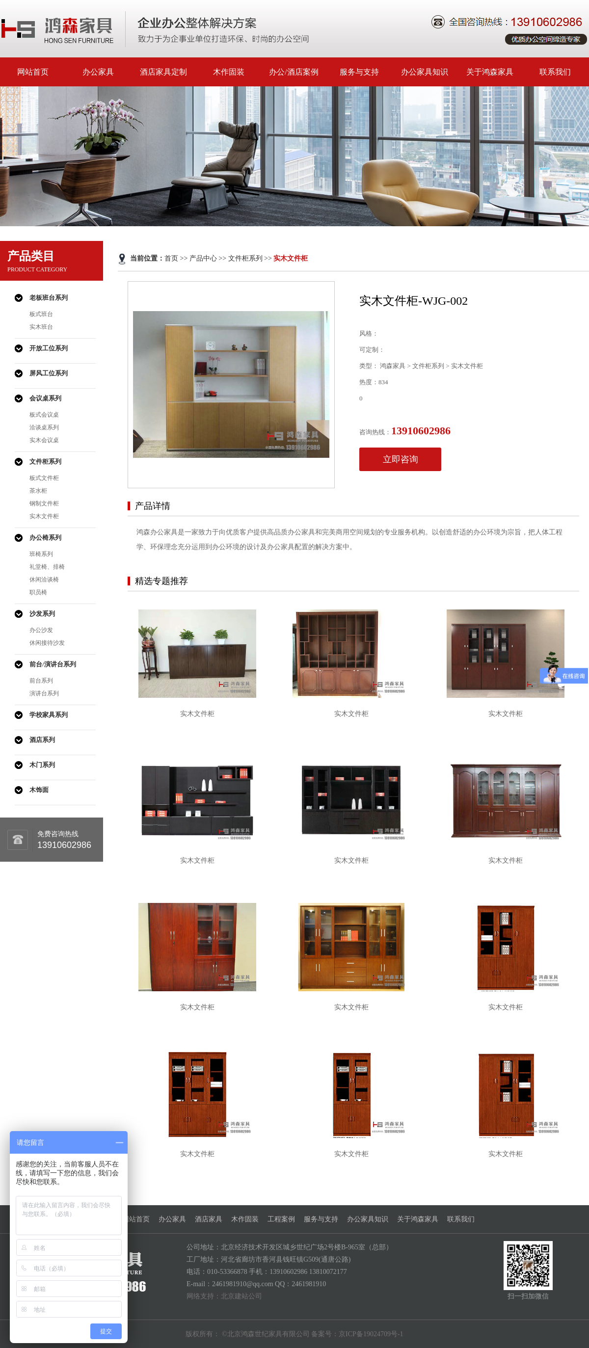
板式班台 (41, 314)
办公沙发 (41, 630)
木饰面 (39, 789)
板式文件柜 (44, 478)
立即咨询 (400, 459)
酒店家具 (208, 1219)
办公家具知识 (424, 72)
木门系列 (42, 764)
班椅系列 (41, 554)
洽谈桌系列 (44, 427)
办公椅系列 (45, 537)
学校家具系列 (48, 714)
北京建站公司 (241, 1296)
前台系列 (41, 680)
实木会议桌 (44, 440)
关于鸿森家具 (489, 72)
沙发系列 (42, 613)
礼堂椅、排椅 (47, 566)
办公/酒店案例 (293, 72)
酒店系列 (42, 739)
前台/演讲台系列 (52, 664)
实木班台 (41, 326)
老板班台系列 (48, 297)
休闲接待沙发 (47, 642)
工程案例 (281, 1219)
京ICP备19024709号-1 (371, 1334)
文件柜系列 (45, 461)
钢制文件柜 (44, 503)
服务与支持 (359, 72)
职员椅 (38, 592)
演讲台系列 (44, 693)
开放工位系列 (48, 348)
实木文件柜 (44, 516)
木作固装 (228, 72)
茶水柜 (38, 490)
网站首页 (33, 72)
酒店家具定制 (163, 72)
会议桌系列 (45, 398)
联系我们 (555, 72)
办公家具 (98, 72)
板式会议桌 (44, 414)
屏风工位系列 (48, 373)
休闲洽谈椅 (44, 579)
